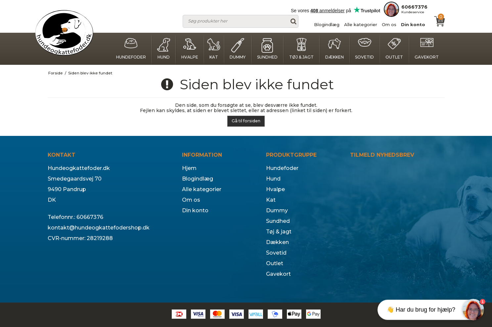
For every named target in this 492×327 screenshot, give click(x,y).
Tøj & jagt (301, 49)
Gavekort (427, 49)
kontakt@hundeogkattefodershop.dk (99, 228)
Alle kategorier (360, 24)
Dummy (238, 49)
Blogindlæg (326, 24)
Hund (163, 49)
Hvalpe (189, 49)
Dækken (334, 49)
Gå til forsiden (246, 120)
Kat (213, 49)
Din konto (413, 24)
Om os (389, 24)
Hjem (189, 168)
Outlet (394, 49)
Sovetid (364, 49)
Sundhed (267, 49)
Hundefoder (131, 49)
